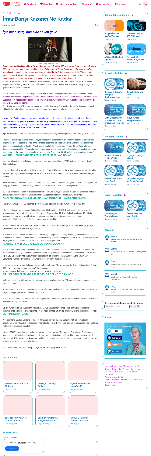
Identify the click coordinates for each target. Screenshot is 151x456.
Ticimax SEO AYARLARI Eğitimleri (136, 58)
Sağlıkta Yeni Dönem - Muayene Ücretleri (49, 419)
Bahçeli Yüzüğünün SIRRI (135, 93)
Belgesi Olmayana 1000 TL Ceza (16, 384)
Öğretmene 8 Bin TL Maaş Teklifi (80, 384)
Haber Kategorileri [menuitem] (66, 4)
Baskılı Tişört (110, 385)
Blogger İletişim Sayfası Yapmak (111, 35)
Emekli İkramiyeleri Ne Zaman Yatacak (16, 419)
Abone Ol (134, 306)
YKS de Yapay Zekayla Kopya (111, 215)
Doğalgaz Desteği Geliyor (47, 384)
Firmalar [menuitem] (120, 4)
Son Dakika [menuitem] (102, 4)
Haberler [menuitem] (46, 4)
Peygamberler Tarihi (113, 377)
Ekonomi (18, 13)
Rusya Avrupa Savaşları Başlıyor (135, 119)
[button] (140, 4)
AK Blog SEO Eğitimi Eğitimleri (113, 58)
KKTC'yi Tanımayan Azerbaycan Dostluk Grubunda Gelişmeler (114, 120)
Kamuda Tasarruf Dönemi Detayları (79, 419)
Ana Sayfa (7, 13)
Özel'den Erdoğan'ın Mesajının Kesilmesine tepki (113, 94)
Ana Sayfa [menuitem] (30, 4)
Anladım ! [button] (12, 448)
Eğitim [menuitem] (86, 4)
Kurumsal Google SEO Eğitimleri (134, 35)
